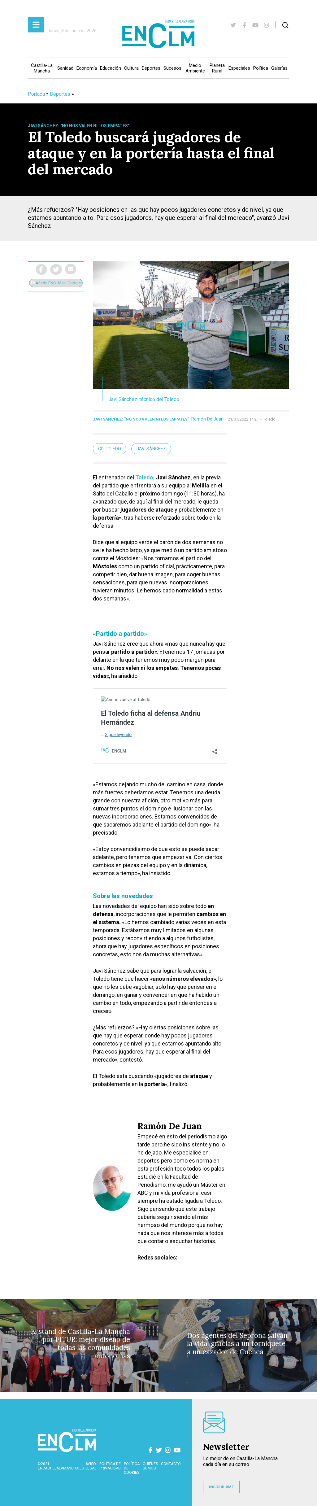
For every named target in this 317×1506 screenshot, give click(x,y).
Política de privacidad (110, 1466)
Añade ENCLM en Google (56, 283)
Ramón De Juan (207, 419)
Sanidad (65, 68)
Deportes (151, 68)
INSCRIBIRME (221, 1487)
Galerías (279, 68)
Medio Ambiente (195, 68)
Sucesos (172, 68)
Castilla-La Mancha (42, 68)
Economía (86, 68)
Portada (36, 94)
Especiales (239, 68)
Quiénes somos (150, 1466)
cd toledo (109, 448)
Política (260, 68)
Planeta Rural (217, 68)
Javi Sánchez (151, 448)
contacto (171, 1464)
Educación (110, 68)
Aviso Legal (90, 1466)
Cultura (131, 68)
